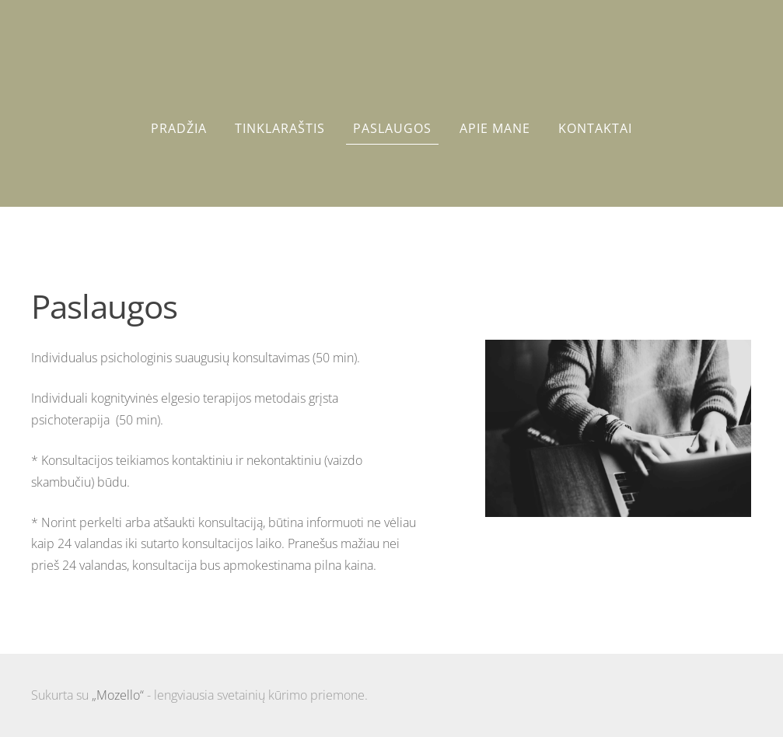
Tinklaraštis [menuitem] (280, 128)
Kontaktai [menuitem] (595, 128)
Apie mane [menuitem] (495, 128)
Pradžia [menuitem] (179, 128)
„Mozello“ (118, 695)
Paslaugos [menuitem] (392, 128)
